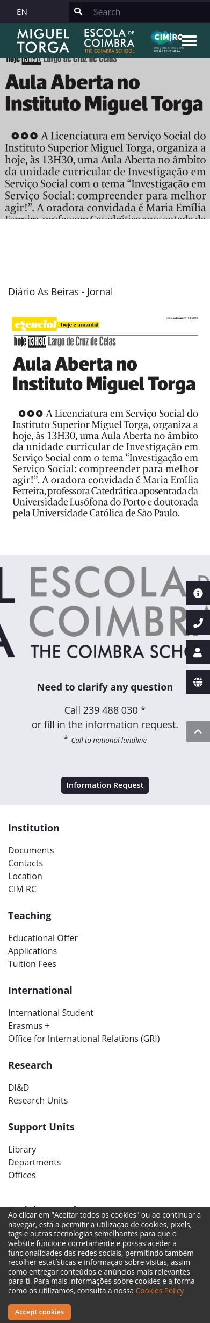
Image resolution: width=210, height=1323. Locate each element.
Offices (22, 1175)
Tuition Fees (32, 964)
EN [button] (22, 11)
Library (22, 1149)
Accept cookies (39, 1312)
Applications (32, 951)
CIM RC (22, 889)
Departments (34, 1162)
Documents (31, 850)
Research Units (38, 1100)
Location (25, 876)
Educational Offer (43, 938)
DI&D (18, 1087)
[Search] (148, 12)
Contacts (25, 863)
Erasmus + (29, 1026)
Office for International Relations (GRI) (84, 1038)
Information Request (105, 785)
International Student (50, 1013)
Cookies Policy (160, 1290)
